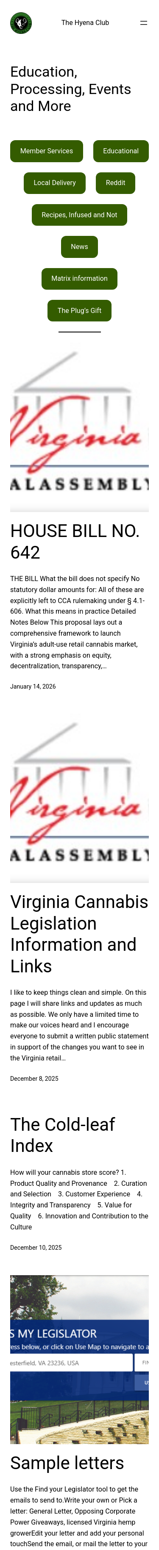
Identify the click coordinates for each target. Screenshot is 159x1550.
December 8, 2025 (34, 1078)
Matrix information (79, 278)
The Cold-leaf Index (62, 1135)
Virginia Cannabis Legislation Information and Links (79, 933)
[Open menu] (144, 23)
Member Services (46, 151)
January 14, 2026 (33, 686)
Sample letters (67, 1463)
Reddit (116, 183)
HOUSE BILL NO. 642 (75, 541)
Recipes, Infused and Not (79, 215)
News (79, 247)
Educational (121, 151)
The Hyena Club (85, 23)
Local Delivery (54, 183)
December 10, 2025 (36, 1247)
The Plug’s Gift (79, 311)
